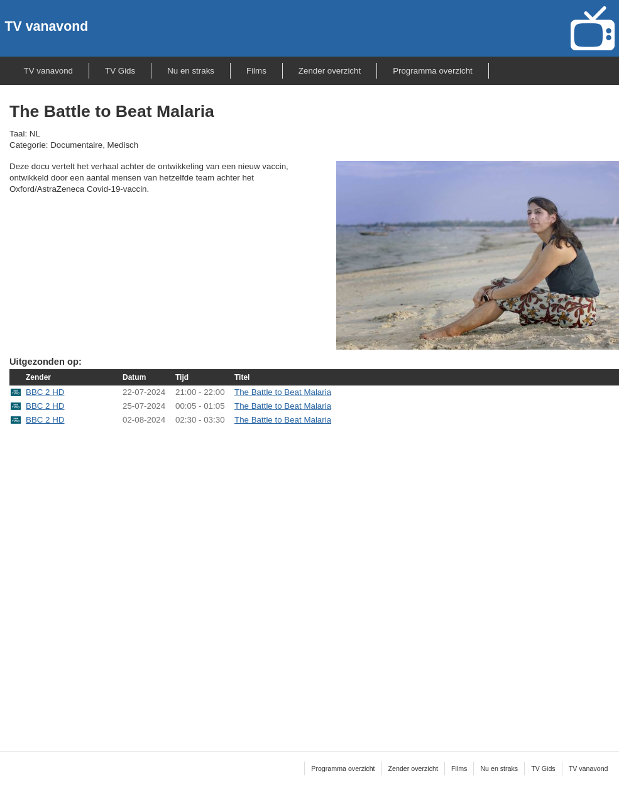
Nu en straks (190, 70)
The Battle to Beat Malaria (282, 392)
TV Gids (120, 70)
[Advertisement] (151, 580)
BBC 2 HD (45, 392)
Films (256, 70)
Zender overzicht (330, 70)
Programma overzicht (433, 70)
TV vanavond (47, 26)
